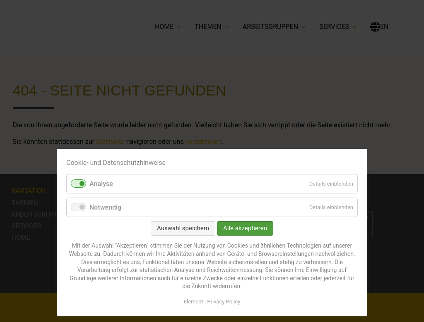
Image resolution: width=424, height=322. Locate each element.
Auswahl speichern (183, 228)
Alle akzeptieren (245, 228)
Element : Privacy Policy (212, 301)
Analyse (101, 184)
